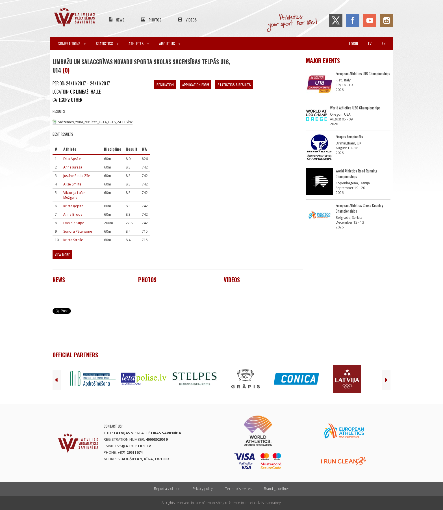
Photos (155, 20)
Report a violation (167, 488)
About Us (169, 43)
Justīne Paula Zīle (76, 175)
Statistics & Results (234, 84)
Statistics (107, 43)
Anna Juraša (72, 167)
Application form (195, 84)
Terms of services (238, 488)
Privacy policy (203, 488)
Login (353, 43)
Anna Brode (72, 214)
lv (370, 43)
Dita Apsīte (72, 158)
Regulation (165, 84)
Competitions (72, 43)
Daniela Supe (73, 223)
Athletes (139, 43)
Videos (191, 20)
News (120, 20)
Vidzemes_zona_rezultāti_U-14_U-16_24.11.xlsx (95, 122)
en (383, 43)
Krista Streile (73, 239)
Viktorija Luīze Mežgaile (74, 195)
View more (62, 254)
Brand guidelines (276, 488)
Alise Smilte (72, 184)
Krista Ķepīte (73, 206)
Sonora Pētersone (77, 231)
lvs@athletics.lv (133, 445)
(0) (66, 70)
